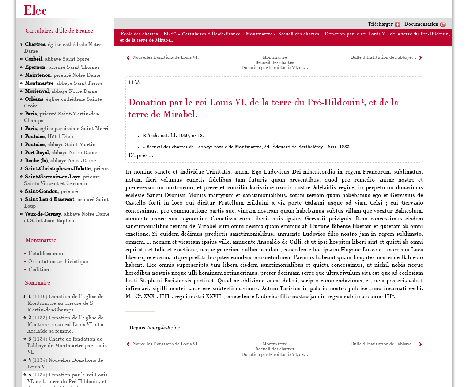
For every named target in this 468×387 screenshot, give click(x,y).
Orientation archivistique (58, 262)
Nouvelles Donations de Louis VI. (166, 58)
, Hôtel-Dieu (49, 137)
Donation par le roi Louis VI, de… (274, 68)
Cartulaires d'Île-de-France (211, 34)
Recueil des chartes (298, 34)
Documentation (421, 24)
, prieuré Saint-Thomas (62, 67)
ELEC (170, 34)
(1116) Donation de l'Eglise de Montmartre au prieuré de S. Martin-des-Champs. (65, 303)
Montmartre (259, 34)
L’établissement (46, 254)
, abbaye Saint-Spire (57, 59)
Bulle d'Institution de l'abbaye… (383, 58)
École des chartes (139, 34)
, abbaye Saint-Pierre (64, 83)
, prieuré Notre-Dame (63, 75)
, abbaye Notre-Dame (61, 91)
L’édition (38, 270)
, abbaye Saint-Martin (60, 145)
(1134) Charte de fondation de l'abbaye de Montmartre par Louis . (67, 346)
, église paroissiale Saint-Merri (67, 129)
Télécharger (380, 24)
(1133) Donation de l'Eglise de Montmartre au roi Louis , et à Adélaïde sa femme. (65, 324)
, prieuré (68, 169)
